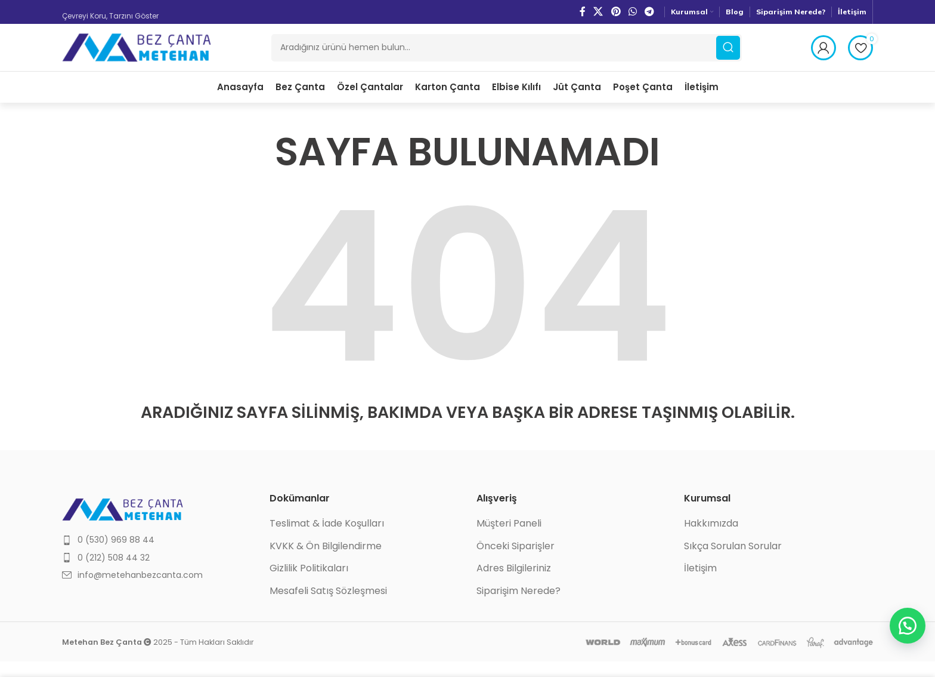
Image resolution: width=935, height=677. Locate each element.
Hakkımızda (711, 539)
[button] (905, 623)
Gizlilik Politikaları (309, 583)
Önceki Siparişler (515, 561)
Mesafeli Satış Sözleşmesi (328, 606)
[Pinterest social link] (615, 11)
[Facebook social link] (582, 11)
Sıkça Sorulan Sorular (733, 561)
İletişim (700, 583)
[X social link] (598, 11)
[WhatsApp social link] (632, 11)
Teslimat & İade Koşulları (327, 539)
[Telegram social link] (649, 11)
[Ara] (506, 55)
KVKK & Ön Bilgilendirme (326, 561)
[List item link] (157, 555)
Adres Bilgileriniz (513, 583)
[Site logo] (136, 54)
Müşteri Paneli (508, 539)
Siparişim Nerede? (518, 606)
